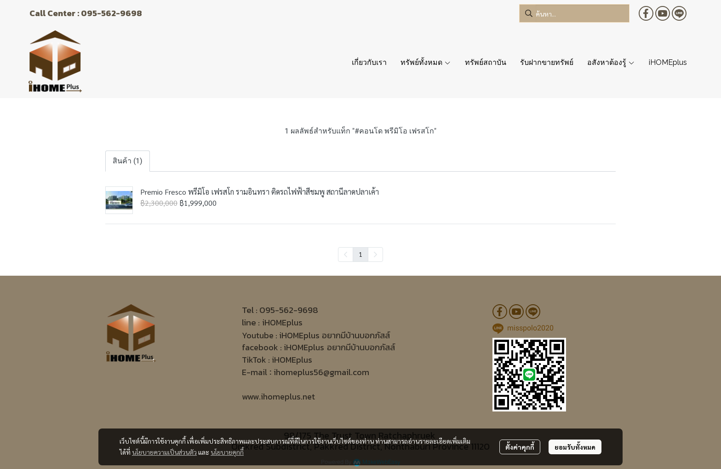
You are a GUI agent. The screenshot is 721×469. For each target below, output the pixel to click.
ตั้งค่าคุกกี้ (519, 447)
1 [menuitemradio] (360, 254)
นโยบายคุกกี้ (227, 452)
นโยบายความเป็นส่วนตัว (164, 452)
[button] (574, 13)
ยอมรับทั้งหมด (575, 447)
